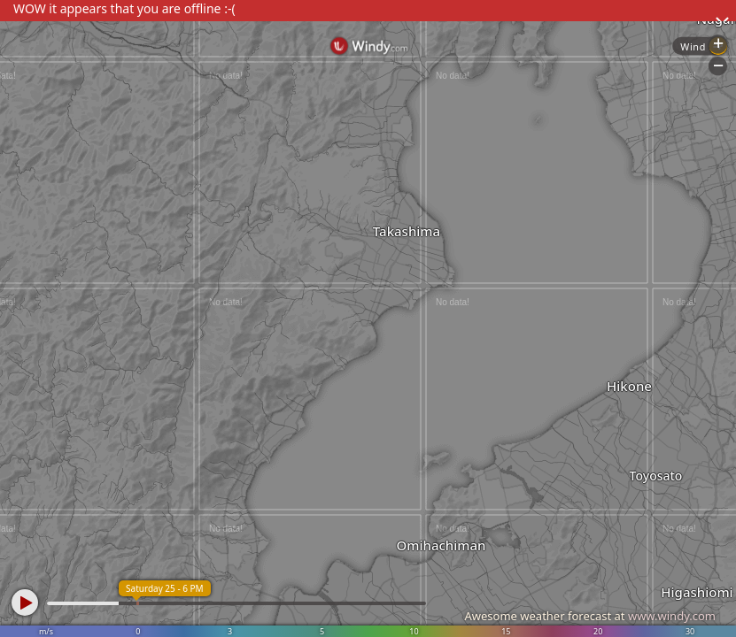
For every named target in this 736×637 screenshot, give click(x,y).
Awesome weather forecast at (590, 616)
